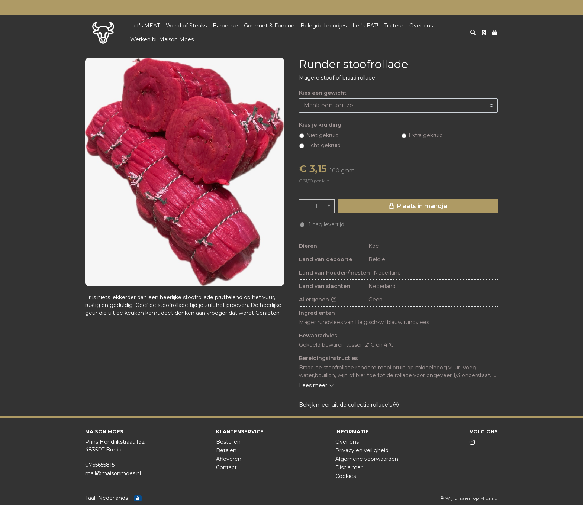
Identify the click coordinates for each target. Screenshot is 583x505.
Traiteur (393, 25)
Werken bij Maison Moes (162, 39)
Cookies (345, 476)
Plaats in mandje (418, 206)
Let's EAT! (365, 25)
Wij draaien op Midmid (469, 498)
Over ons (421, 25)
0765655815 (100, 465)
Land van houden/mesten (334, 272)
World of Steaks (186, 25)
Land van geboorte (325, 259)
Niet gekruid (322, 135)
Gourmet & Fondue (269, 25)
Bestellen (228, 441)
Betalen (226, 450)
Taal (90, 498)
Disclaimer (349, 467)
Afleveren (228, 459)
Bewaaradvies (318, 335)
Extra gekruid (426, 135)
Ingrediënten (317, 313)
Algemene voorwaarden (366, 459)
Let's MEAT (145, 25)
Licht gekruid (323, 145)
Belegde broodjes (323, 25)
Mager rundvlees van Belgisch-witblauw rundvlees (365, 322)
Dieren (308, 246)
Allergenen (317, 299)
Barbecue (225, 25)
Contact (226, 467)
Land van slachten (324, 286)
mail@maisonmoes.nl (113, 473)
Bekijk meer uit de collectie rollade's (349, 404)
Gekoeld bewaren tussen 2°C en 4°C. (347, 344)
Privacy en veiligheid (362, 450)
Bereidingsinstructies (328, 358)
